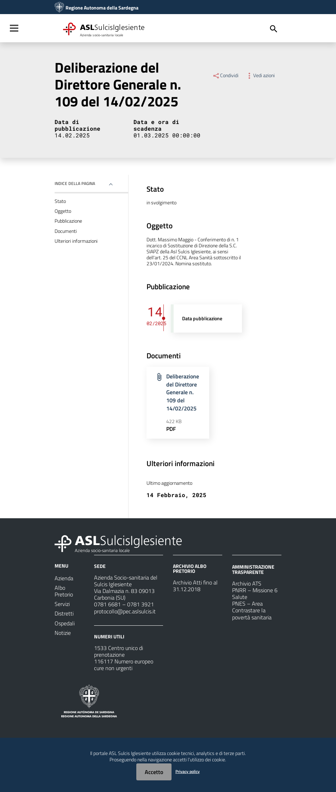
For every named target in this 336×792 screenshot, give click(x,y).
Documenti (66, 231)
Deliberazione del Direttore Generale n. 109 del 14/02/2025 (182, 392)
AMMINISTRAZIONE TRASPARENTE (253, 569)
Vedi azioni (260, 75)
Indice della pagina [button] (75, 183)
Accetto (154, 772)
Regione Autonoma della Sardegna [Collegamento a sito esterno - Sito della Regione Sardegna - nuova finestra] (102, 7)
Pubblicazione (68, 221)
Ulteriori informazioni (76, 241)
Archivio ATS (246, 583)
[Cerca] (273, 29)
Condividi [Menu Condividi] (225, 75)
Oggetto (63, 211)
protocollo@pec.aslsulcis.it (125, 611)
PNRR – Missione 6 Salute (255, 593)
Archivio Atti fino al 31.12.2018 (195, 585)
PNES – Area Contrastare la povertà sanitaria (252, 610)
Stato (60, 201)
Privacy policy (187, 771)
